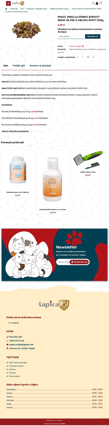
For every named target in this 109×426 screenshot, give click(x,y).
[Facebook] (14, 323)
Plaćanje (11, 373)
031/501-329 (14, 337)
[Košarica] (100, 3)
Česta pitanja (12, 377)
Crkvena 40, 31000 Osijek (20, 349)
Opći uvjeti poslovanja (16, 363)
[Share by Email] (88, 57)
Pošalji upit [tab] (20, 66)
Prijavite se (79, 262)
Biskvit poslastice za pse (78, 49)
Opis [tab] (6, 66)
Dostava (11, 370)
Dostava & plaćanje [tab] (42, 66)
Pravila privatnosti (14, 366)
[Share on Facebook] (78, 57)
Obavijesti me (92, 37)
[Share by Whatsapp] (83, 57)
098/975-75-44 (15, 341)
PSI (62, 53)
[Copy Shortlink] (94, 57)
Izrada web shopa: (51, 424)
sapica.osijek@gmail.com (19, 345)
